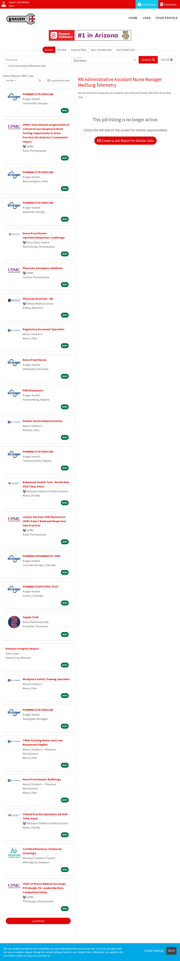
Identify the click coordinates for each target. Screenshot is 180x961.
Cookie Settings (154, 950)
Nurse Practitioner (34, 360)
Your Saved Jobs (125, 49)
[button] (167, 60)
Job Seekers (147, 4)
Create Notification (58, 80)
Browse (61, 49)
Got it (171, 950)
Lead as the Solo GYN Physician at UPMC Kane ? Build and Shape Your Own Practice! (44, 521)
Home (133, 18)
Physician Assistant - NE (38, 298)
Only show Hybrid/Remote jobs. (27, 65)
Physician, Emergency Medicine (42, 268)
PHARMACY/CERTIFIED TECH (40, 586)
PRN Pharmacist (33, 390)
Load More (38, 921)
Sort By (10, 80)
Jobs (147, 18)
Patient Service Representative (42, 421)
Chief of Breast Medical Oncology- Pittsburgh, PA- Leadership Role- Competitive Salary (45, 888)
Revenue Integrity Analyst (22, 648)
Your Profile (167, 18)
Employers (168, 4)
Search (49, 49)
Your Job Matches (101, 49)
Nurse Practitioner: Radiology (42, 779)
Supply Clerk (31, 617)
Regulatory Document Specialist (43, 329)
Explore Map (78, 49)
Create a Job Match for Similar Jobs (125, 140)
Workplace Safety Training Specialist (46, 679)
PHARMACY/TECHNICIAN (38, 94)
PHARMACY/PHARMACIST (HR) (41, 556)
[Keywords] (37, 60)
